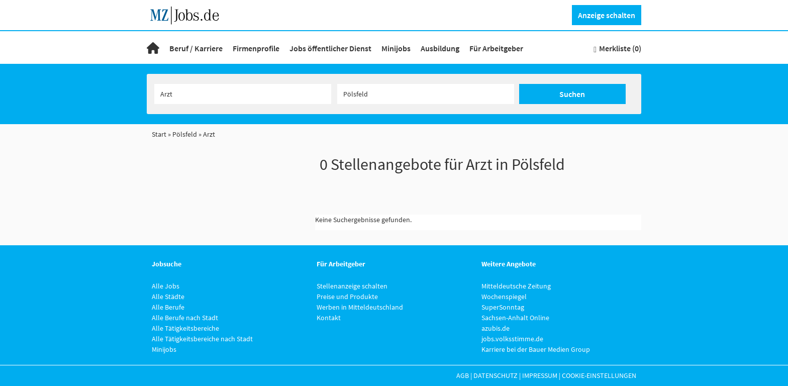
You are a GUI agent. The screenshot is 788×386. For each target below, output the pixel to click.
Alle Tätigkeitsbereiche (185, 328)
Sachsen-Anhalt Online (515, 317)
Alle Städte (168, 296)
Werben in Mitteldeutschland (360, 307)
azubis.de (495, 328)
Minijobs (396, 48)
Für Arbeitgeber (496, 48)
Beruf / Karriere (196, 48)
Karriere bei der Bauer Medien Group (535, 349)
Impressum (539, 375)
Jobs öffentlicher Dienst (330, 48)
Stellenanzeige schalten (352, 286)
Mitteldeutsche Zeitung (516, 286)
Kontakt (329, 317)
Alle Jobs (165, 286)
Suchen (572, 94)
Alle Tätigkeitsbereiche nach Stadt (202, 338)
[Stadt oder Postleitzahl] (425, 94)
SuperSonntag (502, 307)
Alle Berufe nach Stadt (185, 317)
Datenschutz (495, 375)
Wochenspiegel (504, 296)
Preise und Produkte (347, 296)
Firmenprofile (256, 48)
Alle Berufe (168, 307)
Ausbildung (440, 48)
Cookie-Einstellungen (599, 375)
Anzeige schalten (606, 15)
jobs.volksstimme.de (512, 338)
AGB (462, 375)
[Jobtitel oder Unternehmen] (242, 94)
